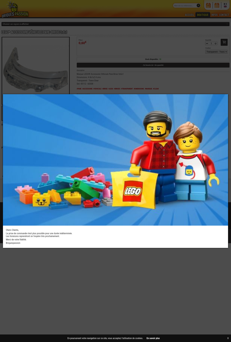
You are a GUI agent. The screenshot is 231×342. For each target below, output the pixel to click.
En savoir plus (153, 338)
